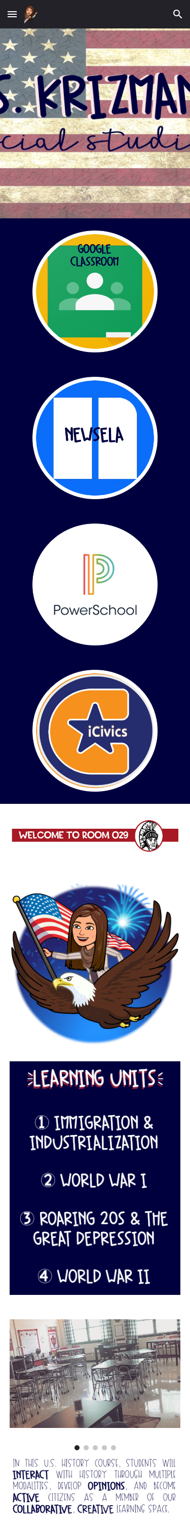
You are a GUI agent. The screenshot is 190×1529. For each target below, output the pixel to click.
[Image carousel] (95, 1384)
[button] (12, 14)
